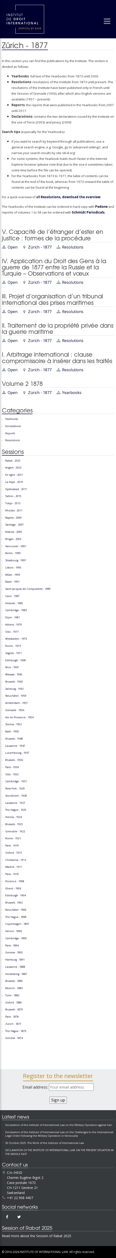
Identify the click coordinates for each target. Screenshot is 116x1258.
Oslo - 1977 (12, 631)
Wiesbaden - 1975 (16, 638)
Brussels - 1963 (14, 681)
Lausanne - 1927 (15, 803)
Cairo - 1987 (12, 596)
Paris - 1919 (12, 845)
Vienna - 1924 (13, 817)
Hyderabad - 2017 (16, 489)
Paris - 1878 (12, 1016)
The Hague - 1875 (15, 1031)
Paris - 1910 (12, 874)
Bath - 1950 (12, 731)
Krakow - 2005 (13, 531)
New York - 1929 (15, 788)
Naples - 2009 (13, 517)
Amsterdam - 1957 (16, 703)
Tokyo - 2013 (12, 503)
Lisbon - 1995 (13, 567)
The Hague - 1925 (15, 810)
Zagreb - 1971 (13, 653)
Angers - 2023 (13, 467)
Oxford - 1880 (13, 1002)
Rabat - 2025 (12, 460)
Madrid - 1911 (13, 867)
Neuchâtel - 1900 (15, 909)
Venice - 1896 (13, 931)
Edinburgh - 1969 (15, 660)
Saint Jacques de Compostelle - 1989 (28, 589)
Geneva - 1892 (14, 952)
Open (12, 247)
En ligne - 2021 (14, 474)
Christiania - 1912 (15, 860)
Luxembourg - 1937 (17, 752)
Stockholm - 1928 (16, 795)
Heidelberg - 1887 (16, 974)
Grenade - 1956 (14, 710)
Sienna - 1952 (13, 724)
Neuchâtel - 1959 (15, 695)
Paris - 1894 (12, 945)
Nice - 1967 (12, 667)
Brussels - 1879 (14, 1009)
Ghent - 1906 (13, 888)
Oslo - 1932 (12, 774)
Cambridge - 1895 (16, 938)
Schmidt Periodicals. (88, 212)
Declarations (13, 426)
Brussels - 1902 (14, 902)
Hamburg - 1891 (15, 959)
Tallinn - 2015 (13, 496)
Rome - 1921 (13, 838)
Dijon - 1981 (12, 617)
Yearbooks (71, 392)
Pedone (101, 206)
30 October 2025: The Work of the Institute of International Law (44, 1143)
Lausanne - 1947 (15, 746)
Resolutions (72, 247)
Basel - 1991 (12, 581)
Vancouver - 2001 (15, 546)
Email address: (58, 1087)
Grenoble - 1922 (15, 831)
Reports (10, 433)
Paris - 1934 (12, 767)
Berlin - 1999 (13, 553)
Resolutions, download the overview (70, 197)
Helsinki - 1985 (14, 603)
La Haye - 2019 (14, 482)
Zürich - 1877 (40, 247)
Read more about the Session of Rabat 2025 (36, 1236)
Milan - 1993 (12, 574)
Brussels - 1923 (14, 824)
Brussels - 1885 (14, 981)
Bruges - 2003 (13, 539)
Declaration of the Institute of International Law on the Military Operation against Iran (58, 1125)
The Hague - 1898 (15, 917)
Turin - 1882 (12, 995)
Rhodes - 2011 (14, 510)
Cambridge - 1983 (16, 610)
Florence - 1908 (14, 881)
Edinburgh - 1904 (15, 895)
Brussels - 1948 (14, 738)
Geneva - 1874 (14, 1038)
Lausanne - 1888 (15, 966)
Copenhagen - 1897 (17, 924)
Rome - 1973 (13, 646)
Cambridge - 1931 (16, 781)
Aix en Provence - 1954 (19, 717)
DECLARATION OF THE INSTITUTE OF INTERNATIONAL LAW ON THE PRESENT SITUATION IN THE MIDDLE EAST (59, 1152)
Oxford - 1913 (13, 852)
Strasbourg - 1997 (15, 560)
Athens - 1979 (13, 624)
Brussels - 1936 (14, 760)
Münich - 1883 (14, 988)
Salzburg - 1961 (14, 688)
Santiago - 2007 (14, 524)
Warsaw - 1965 (13, 674)
